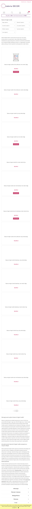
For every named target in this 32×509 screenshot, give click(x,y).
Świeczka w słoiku (18, 470)
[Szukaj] (12, 12)
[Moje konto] (20, 12)
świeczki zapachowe (5, 461)
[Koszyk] (28, 12)
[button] (4, 12)
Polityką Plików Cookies (27, 505)
